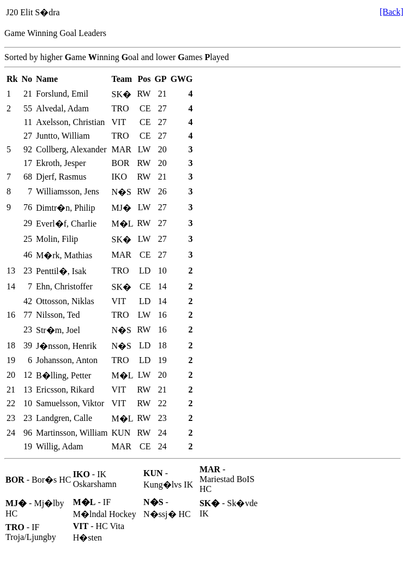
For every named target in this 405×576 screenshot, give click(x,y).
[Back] (391, 11)
